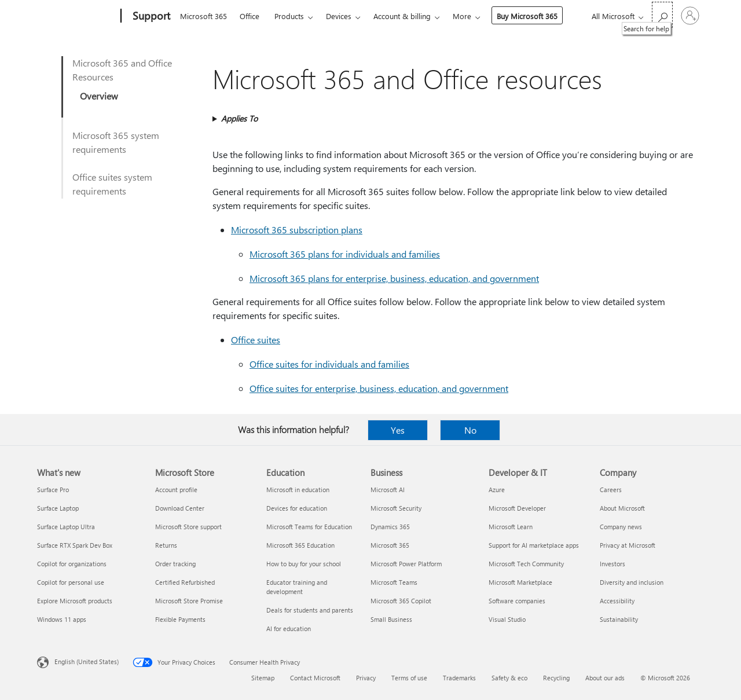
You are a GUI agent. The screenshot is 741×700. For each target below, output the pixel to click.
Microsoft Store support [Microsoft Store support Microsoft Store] (188, 526)
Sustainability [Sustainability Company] (619, 619)
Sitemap (262, 677)
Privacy (366, 677)
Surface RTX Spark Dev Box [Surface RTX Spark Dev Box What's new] (74, 545)
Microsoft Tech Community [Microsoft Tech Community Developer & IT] (526, 563)
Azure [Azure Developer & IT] (497, 489)
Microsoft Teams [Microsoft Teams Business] (393, 582)
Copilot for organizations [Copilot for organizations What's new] (72, 563)
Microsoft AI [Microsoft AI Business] (387, 489)
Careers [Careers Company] (611, 489)
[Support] (150, 16)
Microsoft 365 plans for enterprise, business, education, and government (394, 278)
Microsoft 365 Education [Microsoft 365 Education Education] (300, 545)
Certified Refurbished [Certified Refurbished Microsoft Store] (185, 582)
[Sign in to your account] (690, 16)
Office (249, 16)
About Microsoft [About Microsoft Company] (622, 508)
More (462, 16)
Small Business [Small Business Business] (391, 619)
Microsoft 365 (203, 16)
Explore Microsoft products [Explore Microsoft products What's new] (74, 600)
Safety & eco (509, 677)
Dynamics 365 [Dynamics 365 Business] (390, 526)
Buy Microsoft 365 (527, 16)
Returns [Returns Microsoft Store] (166, 545)
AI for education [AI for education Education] (288, 628)
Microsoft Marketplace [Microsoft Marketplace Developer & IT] (520, 582)
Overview (99, 96)
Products (289, 16)
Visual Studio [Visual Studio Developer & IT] (507, 619)
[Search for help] (662, 15)
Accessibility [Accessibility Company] (617, 600)
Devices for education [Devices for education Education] (296, 508)
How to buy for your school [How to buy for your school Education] (303, 563)
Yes (398, 430)
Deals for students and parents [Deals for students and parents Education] (309, 610)
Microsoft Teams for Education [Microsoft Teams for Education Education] (309, 526)
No (470, 430)
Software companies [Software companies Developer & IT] (517, 600)
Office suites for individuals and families (329, 364)
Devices (338, 16)
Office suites (255, 339)
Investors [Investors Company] (612, 563)
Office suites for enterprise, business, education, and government (379, 388)
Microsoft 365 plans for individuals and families (345, 254)
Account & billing (402, 16)
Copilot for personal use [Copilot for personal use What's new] (70, 582)
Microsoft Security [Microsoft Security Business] (395, 508)
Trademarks (459, 677)
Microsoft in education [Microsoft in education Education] (297, 489)
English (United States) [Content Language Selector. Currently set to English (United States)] (86, 661)
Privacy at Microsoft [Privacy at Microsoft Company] (627, 545)
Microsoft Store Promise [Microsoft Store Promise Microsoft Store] (189, 600)
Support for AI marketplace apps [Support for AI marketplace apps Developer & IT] (534, 545)
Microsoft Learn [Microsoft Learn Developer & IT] (511, 526)
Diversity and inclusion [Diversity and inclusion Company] (631, 582)
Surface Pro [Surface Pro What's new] (53, 489)
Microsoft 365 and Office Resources (122, 70)
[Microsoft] (76, 16)
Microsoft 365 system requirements (115, 142)
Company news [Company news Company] (621, 526)
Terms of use (409, 677)
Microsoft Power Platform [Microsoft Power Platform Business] (406, 563)
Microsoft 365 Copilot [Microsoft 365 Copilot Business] (400, 600)
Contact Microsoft (315, 677)
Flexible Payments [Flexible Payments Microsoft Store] (180, 619)
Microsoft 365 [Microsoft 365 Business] (389, 545)
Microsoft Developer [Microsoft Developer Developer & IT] (517, 508)
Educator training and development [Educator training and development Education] (296, 587)
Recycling (556, 677)
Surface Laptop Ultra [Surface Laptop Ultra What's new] (66, 526)
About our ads (605, 677)
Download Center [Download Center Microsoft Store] (179, 508)
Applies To (239, 118)
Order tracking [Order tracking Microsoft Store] (175, 563)
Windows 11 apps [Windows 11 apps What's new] (61, 619)
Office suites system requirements (112, 184)
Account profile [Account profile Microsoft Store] (176, 489)
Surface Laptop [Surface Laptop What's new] (58, 508)
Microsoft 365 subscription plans (296, 229)
